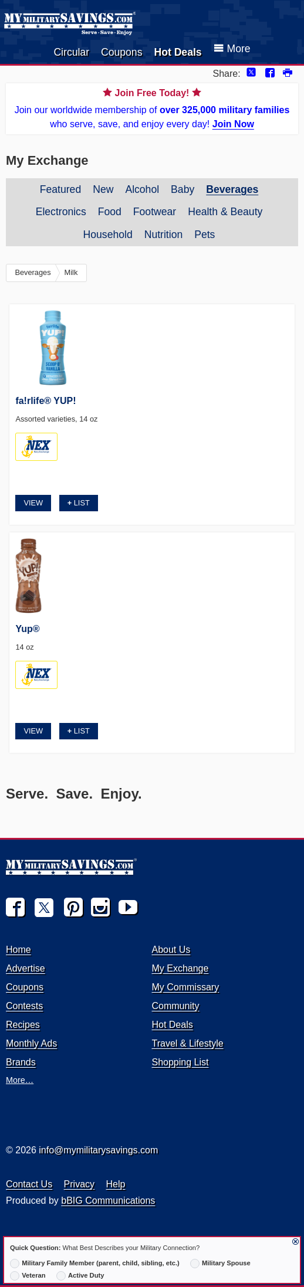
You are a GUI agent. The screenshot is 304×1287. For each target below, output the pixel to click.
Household (108, 234)
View (33, 502)
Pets (204, 234)
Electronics (61, 212)
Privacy (79, 1184)
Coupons (121, 52)
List (78, 502)
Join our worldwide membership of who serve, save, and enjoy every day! (152, 107)
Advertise (25, 968)
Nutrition (163, 234)
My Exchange (179, 968)
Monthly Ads (31, 1043)
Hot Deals (177, 52)
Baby (182, 189)
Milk (71, 272)
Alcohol (142, 189)
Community (175, 1006)
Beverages (232, 189)
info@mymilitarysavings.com (98, 1150)
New (103, 189)
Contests (24, 1006)
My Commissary (185, 987)
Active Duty (80, 1276)
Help (116, 1184)
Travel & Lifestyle (187, 1043)
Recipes (23, 1025)
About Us (170, 950)
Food (109, 212)
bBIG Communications (108, 1200)
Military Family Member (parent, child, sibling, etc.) (95, 1263)
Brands (21, 1062)
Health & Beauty (225, 212)
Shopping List (179, 1062)
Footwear (154, 212)
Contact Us (29, 1184)
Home (18, 950)
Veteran (28, 1276)
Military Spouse (220, 1263)
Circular (71, 52)
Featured (60, 189)
